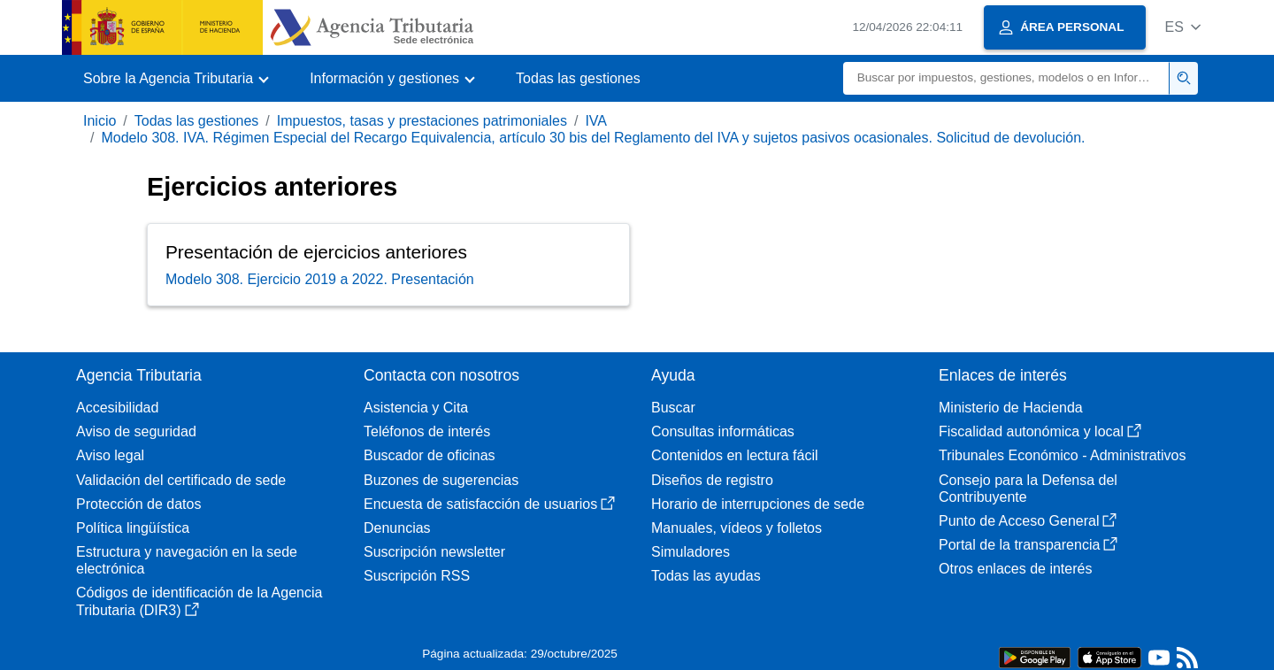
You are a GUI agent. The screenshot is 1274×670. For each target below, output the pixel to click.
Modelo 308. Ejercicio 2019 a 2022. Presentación (319, 279)
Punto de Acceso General (1028, 520)
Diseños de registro (712, 480)
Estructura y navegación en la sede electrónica (186, 560)
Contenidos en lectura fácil (734, 455)
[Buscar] (1006, 78)
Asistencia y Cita (416, 407)
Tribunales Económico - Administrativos (1062, 455)
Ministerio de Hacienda (1011, 407)
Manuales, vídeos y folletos (736, 527)
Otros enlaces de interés (1015, 568)
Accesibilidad (117, 407)
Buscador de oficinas (429, 455)
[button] (1182, 27)
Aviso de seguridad (136, 431)
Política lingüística (132, 527)
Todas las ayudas (706, 575)
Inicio (99, 120)
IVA (596, 120)
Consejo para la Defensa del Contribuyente (1028, 488)
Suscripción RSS (417, 575)
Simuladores (690, 551)
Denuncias (397, 527)
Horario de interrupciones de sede (757, 504)
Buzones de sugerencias (441, 480)
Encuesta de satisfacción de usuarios (489, 504)
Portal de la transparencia (1028, 544)
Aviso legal (110, 455)
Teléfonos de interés (427, 431)
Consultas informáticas (722, 431)
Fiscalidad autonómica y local (1040, 431)
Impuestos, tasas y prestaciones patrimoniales (422, 120)
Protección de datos (138, 504)
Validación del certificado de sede (181, 480)
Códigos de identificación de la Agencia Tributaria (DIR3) (199, 601)
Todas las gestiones (578, 78)
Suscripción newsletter (434, 551)
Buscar (673, 407)
